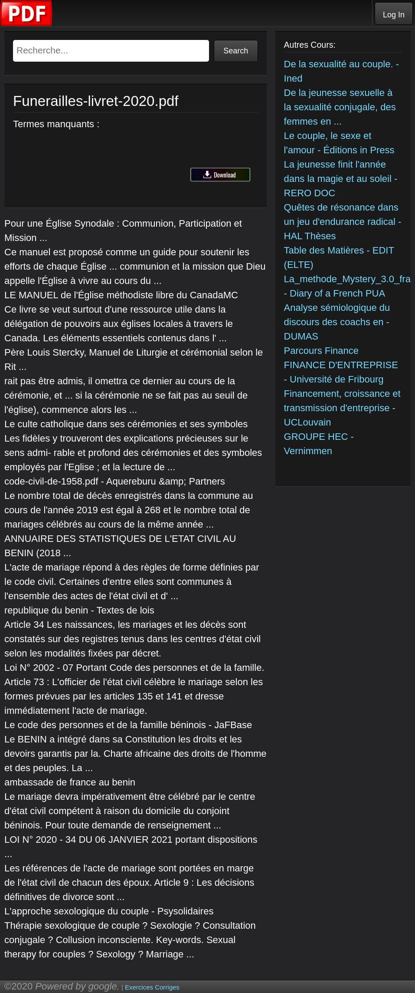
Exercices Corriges (152, 987)
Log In (394, 14)
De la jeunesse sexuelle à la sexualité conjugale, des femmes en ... (340, 107)
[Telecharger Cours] (26, 24)
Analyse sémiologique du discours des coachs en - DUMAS (337, 322)
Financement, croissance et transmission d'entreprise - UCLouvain (342, 408)
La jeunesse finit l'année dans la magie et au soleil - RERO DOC (341, 178)
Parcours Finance (321, 350)
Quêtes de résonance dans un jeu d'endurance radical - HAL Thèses (343, 221)
